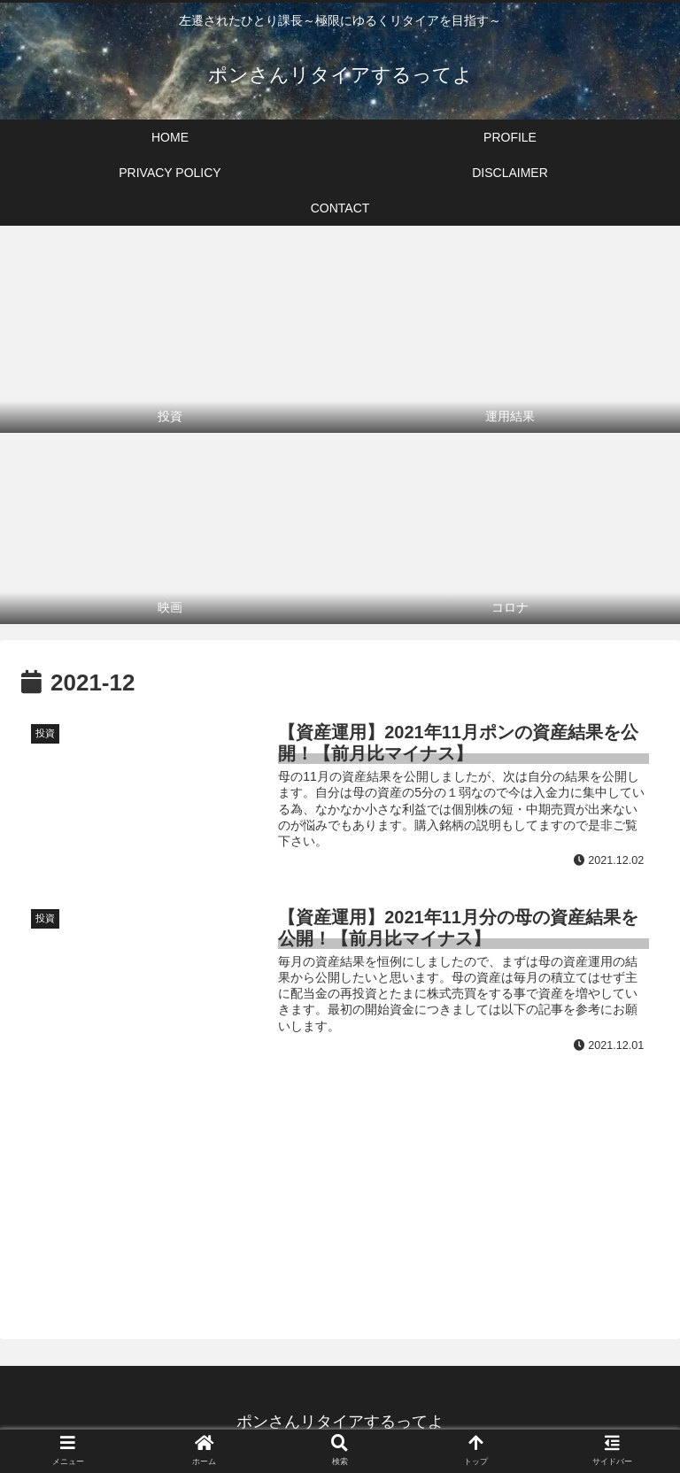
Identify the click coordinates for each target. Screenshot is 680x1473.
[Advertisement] (340, 1178)
